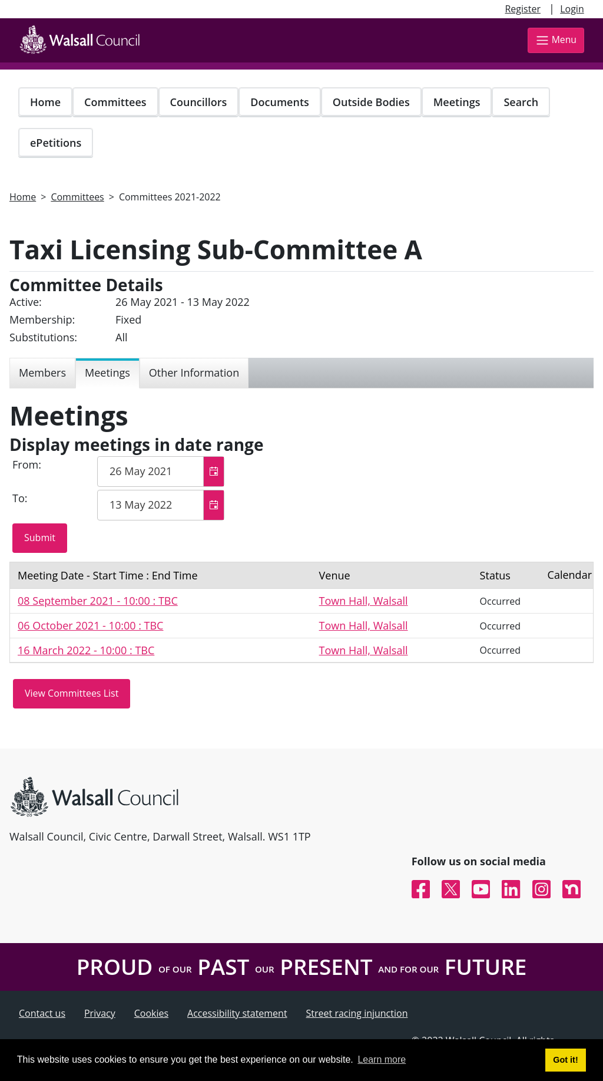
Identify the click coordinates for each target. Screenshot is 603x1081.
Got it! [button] (565, 1059)
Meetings (457, 102)
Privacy (99, 1013)
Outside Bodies (371, 102)
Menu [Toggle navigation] (556, 40)
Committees (115, 102)
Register (522, 8)
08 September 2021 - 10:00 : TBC (98, 601)
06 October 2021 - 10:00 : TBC (90, 625)
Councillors (198, 102)
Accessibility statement (237, 1013)
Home (45, 102)
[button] (213, 471)
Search (520, 102)
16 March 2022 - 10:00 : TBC (86, 650)
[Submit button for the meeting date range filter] (39, 538)
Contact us (42, 1013)
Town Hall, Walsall (363, 601)
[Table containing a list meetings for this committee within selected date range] (301, 613)
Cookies (151, 1013)
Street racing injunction (357, 1013)
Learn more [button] (381, 1059)
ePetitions (55, 143)
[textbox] (160, 471)
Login (572, 8)
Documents (279, 102)
